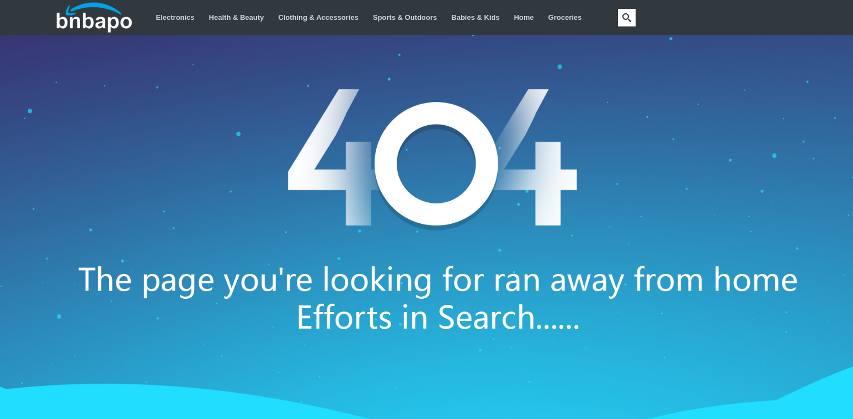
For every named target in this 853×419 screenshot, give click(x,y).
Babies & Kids (475, 17)
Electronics (175, 17)
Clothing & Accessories (318, 17)
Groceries (565, 17)
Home (524, 17)
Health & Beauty (236, 17)
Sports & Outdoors (405, 17)
